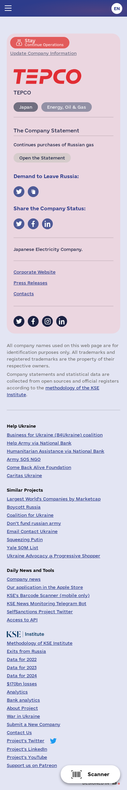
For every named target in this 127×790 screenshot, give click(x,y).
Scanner (98, 774)
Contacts (24, 293)
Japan (25, 107)
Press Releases (30, 282)
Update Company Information (43, 53)
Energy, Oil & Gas (66, 107)
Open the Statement (42, 157)
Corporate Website (35, 272)
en (117, 8)
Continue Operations (44, 42)
